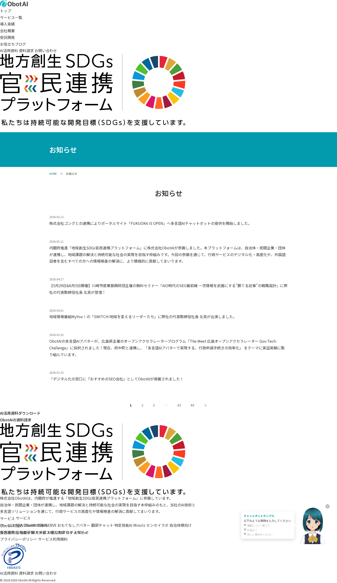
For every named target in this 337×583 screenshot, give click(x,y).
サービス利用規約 (53, 539)
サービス (7, 518)
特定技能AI (123, 525)
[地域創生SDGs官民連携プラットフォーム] (92, 491)
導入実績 (7, 24)
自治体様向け (180, 525)
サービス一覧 (11, 17)
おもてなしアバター (73, 525)
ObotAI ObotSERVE (39, 525)
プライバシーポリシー (18, 539)
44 (192, 405)
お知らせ (81, 532)
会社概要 (7, 30)
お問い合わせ (46, 50)
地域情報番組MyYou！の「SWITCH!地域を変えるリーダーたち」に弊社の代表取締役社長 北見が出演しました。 (143, 316)
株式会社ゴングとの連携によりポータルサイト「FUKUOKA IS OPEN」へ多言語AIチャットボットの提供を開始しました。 (150, 223)
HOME (53, 174)
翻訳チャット (102, 525)
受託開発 (7, 37)
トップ (5, 10)
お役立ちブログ (13, 44)
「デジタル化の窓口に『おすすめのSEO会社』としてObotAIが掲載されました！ (116, 379)
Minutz (139, 525)
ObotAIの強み (11, 525)
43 (179, 405)
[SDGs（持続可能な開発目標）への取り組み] (92, 122)
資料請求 (26, 50)
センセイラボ (157, 525)
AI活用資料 (9, 50)
